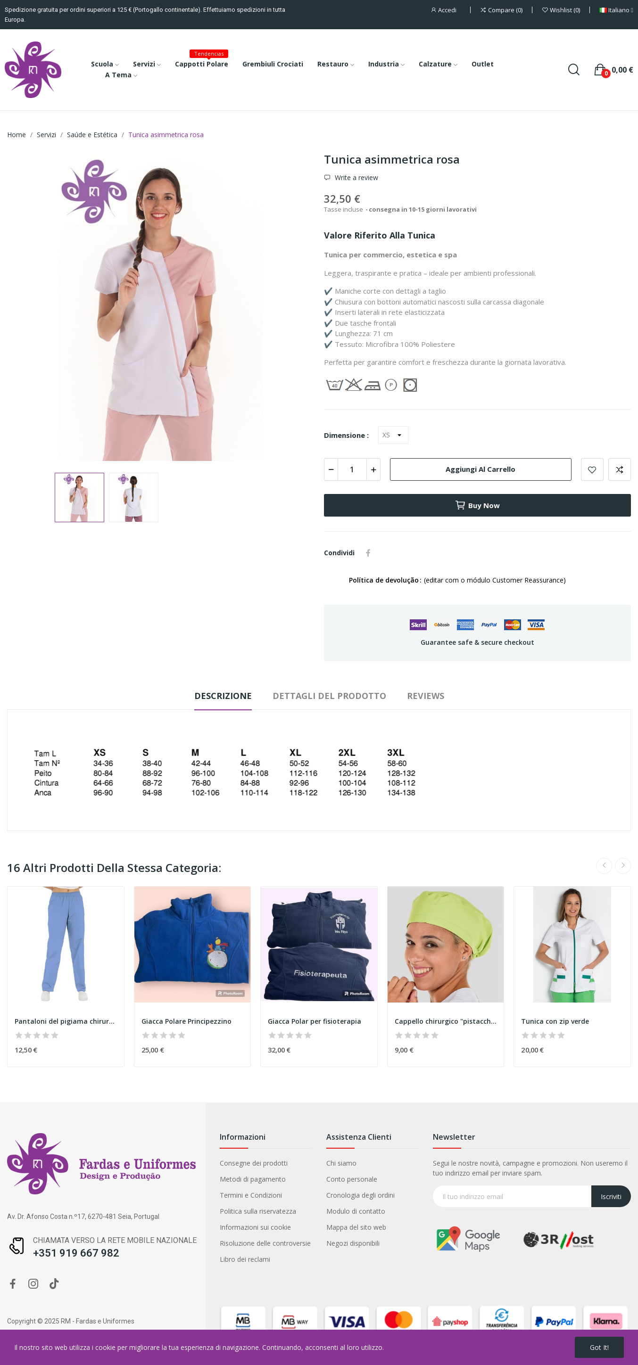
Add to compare (619, 469)
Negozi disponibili (353, 1243)
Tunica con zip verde (555, 1021)
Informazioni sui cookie (255, 1227)
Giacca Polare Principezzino (186, 1021)
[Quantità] (352, 469)
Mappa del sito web (356, 1227)
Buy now (477, 505)
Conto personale (351, 1179)
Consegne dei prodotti (254, 1163)
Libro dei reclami (245, 1259)
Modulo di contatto (355, 1211)
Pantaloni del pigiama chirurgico (66, 1021)
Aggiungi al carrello (480, 469)
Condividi (368, 553)
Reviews (425, 695)
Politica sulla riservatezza (258, 1211)
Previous (604, 866)
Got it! (599, 1347)
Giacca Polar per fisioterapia (314, 1021)
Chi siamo (341, 1163)
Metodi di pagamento (253, 1179)
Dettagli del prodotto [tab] (329, 695)
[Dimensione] (393, 435)
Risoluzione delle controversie (265, 1243)
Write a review (355, 177)
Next (623, 866)
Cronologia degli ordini (360, 1195)
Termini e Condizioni (251, 1195)
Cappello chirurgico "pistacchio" (446, 1021)
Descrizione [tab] (223, 695)
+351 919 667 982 (76, 1253)
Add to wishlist (592, 469)
